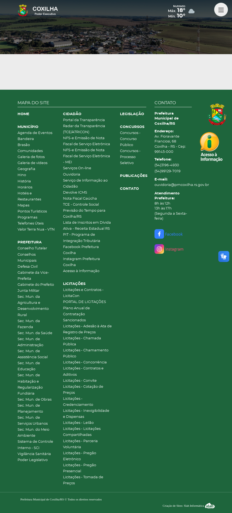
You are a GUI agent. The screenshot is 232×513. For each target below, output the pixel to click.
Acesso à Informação (81, 271)
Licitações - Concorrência (85, 362)
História (24, 181)
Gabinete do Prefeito (36, 285)
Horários (25, 187)
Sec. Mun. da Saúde (35, 333)
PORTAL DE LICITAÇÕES (84, 302)
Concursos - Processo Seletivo (130, 157)
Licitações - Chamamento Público (85, 353)
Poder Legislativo (33, 460)
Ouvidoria (71, 174)
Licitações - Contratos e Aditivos (83, 371)
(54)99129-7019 (167, 171)
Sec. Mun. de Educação (29, 366)
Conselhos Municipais (27, 258)
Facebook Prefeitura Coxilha (81, 250)
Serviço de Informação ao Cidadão (85, 183)
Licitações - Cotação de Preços (83, 390)
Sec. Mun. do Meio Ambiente (33, 433)
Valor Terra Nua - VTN (36, 229)
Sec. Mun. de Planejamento (30, 408)
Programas (27, 217)
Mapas (23, 205)
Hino (22, 175)
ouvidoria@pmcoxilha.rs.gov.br (173, 185)
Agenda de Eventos (35, 133)
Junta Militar (28, 291)
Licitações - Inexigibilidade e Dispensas (86, 414)
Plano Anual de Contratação (76, 311)
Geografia (26, 169)
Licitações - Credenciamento (78, 402)
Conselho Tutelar (32, 248)
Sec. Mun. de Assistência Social (33, 354)
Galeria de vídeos (32, 163)
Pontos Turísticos (32, 211)
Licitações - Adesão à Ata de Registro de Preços (87, 329)
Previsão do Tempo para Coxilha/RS (84, 213)
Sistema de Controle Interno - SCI (35, 445)
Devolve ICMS (75, 192)
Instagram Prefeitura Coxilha (81, 262)
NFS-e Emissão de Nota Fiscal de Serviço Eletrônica (86, 141)
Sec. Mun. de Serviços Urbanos (33, 420)
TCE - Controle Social (81, 204)
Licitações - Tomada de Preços (83, 480)
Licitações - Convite (80, 381)
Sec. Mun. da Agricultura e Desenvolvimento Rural (33, 306)
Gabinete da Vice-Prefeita (33, 276)
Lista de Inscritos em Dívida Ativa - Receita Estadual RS (87, 226)
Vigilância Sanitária (34, 454)
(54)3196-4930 (166, 165)
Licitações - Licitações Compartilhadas (82, 432)
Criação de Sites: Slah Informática (189, 505)
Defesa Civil (28, 267)
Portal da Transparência (84, 120)
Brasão (24, 145)
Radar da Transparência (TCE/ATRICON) (84, 129)
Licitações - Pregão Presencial (79, 468)
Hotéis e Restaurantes (29, 196)
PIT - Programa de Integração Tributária (81, 238)
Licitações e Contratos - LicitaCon (83, 293)
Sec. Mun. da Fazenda (29, 324)
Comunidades (30, 151)
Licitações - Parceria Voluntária (80, 444)
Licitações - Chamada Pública (82, 341)
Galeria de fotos (31, 157)
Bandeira (26, 139)
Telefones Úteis (31, 223)
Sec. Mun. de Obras (34, 399)
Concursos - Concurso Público (130, 139)
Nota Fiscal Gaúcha (80, 198)
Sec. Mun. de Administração (30, 342)
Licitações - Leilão (78, 423)
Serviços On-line (77, 168)
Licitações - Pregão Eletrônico (79, 456)
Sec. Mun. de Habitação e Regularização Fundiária (30, 384)
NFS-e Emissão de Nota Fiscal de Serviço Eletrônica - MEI (86, 156)
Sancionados (74, 320)
